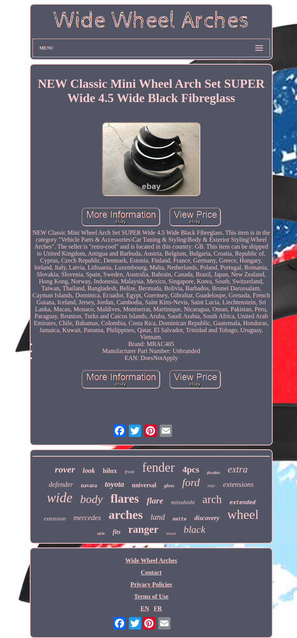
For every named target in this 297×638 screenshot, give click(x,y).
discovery (207, 518)
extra (238, 469)
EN (144, 608)
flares (125, 498)
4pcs (191, 469)
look (89, 470)
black (194, 529)
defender (61, 484)
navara (89, 485)
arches (126, 515)
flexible (213, 472)
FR (158, 608)
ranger (143, 529)
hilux (110, 470)
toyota (114, 484)
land (157, 517)
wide (59, 497)
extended (243, 503)
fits (116, 532)
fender (158, 467)
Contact (151, 572)
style (101, 533)
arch (212, 499)
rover (65, 469)
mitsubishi (183, 502)
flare (155, 500)
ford (191, 482)
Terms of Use (151, 596)
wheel (243, 514)
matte (179, 519)
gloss (169, 485)
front (130, 471)
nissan (171, 533)
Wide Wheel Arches (151, 560)
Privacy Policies (151, 584)
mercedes (87, 517)
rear (211, 485)
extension (55, 518)
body (91, 499)
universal (144, 485)
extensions (238, 484)
